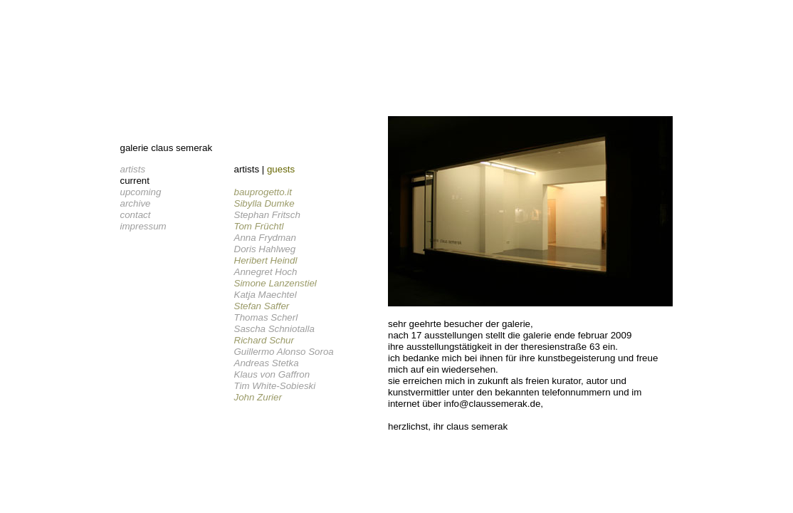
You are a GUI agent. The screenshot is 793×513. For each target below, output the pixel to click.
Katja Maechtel (265, 294)
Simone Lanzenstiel (275, 283)
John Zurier (258, 397)
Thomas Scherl (266, 317)
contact (135, 214)
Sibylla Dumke (264, 203)
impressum (143, 226)
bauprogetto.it (263, 192)
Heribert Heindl (266, 260)
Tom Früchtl (259, 226)
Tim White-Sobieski (275, 385)
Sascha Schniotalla (274, 328)
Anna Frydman (265, 237)
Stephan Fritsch (267, 214)
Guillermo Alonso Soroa (284, 351)
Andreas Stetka (266, 363)
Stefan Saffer (262, 306)
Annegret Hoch (266, 271)
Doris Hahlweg (265, 249)
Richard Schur (264, 340)
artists (133, 169)
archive (135, 203)
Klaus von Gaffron (272, 374)
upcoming (141, 192)
